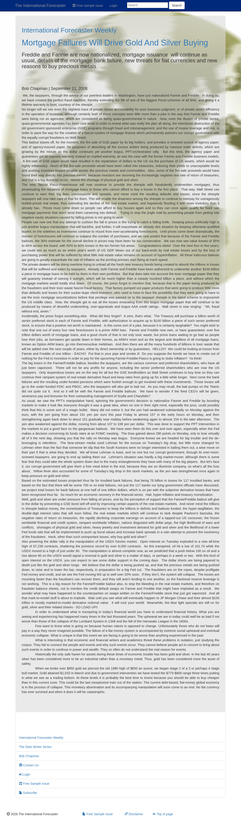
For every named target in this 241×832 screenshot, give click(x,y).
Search (177, 5)
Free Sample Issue (87, 5)
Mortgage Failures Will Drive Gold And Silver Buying (115, 42)
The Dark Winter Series (35, 747)
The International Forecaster (40, 5)
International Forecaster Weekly (69, 30)
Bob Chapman (29, 756)
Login (113, 5)
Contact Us (29, 765)
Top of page (163, 814)
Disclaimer (134, 814)
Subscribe (28, 793)
